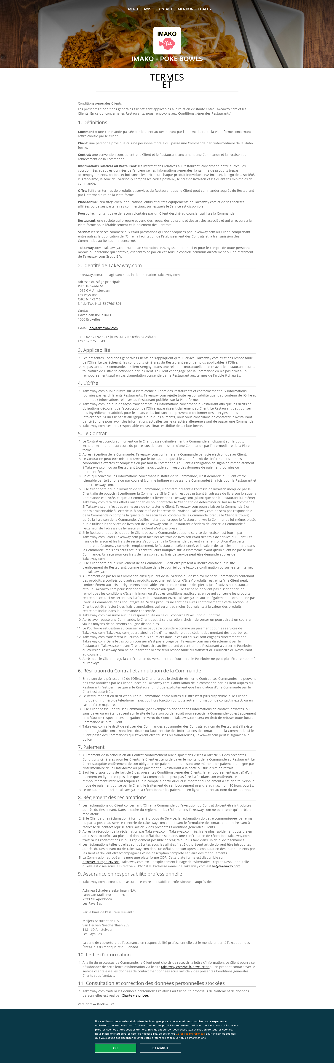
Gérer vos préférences (190, 1033)
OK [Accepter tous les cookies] (115, 1048)
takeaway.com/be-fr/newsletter (185, 967)
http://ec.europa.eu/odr (101, 862)
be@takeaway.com (103, 328)
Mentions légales (194, 8)
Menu (133, 8)
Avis (147, 8)
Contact (164, 8)
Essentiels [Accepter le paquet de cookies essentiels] (160, 1048)
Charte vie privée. (135, 995)
